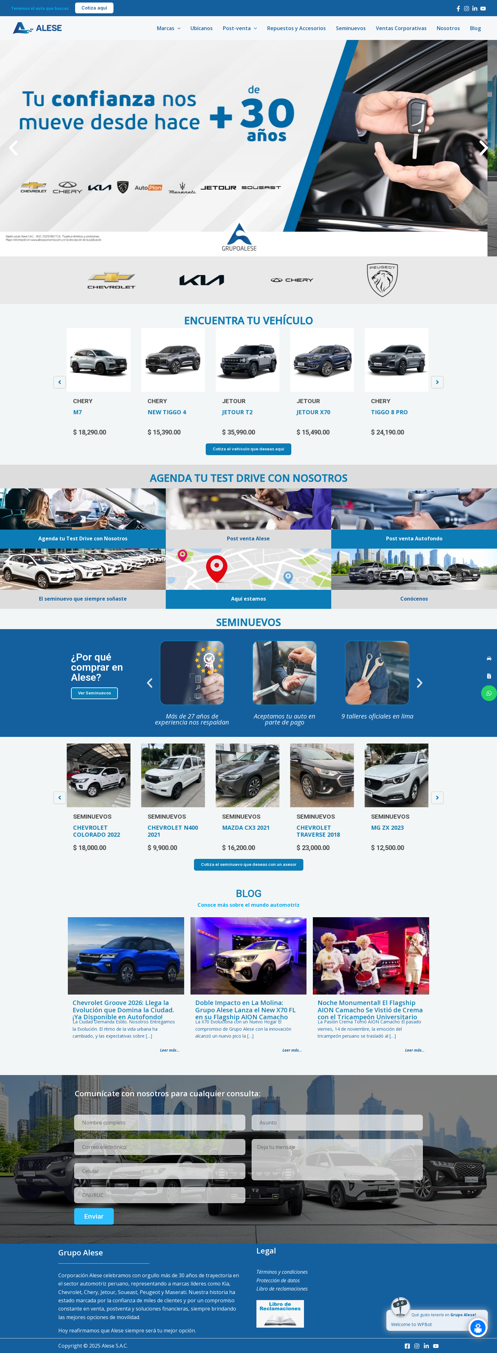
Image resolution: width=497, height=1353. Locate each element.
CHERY (84, 401)
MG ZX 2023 (388, 827)
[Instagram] (466, 8)
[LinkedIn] (475, 8)
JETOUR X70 (315, 412)
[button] (13, 148)
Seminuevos (351, 28)
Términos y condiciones (282, 1271)
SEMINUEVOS (93, 817)
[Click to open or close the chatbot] (477, 1332)
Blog (475, 28)
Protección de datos (278, 1280)
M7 (78, 412)
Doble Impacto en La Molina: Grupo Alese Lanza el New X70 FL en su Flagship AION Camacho (245, 1009)
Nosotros (448, 28)
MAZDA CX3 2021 (247, 827)
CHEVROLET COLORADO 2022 (97, 831)
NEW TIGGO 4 (168, 412)
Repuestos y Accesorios (296, 28)
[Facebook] (458, 8)
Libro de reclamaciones (282, 1288)
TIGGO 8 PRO (390, 412)
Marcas (169, 28)
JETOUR (235, 401)
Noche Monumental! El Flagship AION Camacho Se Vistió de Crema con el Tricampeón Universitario (370, 1009)
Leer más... (169, 1050)
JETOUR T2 (238, 412)
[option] (100, 382)
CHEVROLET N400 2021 (174, 831)
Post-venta (240, 28)
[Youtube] (483, 8)
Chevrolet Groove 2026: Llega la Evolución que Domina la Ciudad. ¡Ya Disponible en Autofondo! (123, 1009)
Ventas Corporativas (401, 28)
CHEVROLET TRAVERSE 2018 (319, 831)
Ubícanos (201, 28)
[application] (177, 28)
